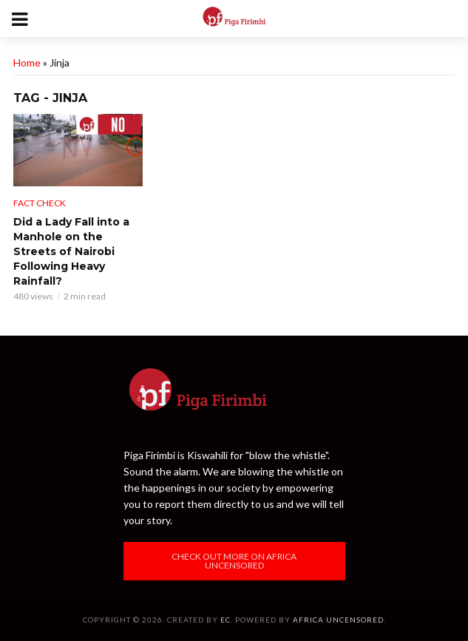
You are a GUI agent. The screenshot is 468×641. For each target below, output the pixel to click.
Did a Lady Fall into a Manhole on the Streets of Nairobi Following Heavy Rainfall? (71, 251)
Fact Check (39, 202)
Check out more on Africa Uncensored (234, 561)
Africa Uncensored (338, 619)
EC (225, 619)
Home (27, 62)
